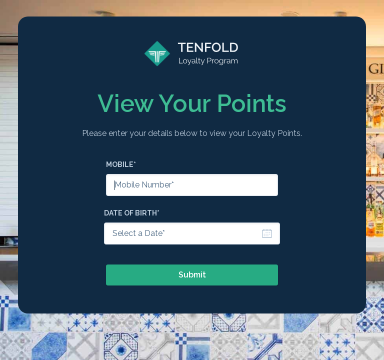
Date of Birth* (132, 213)
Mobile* (121, 164)
